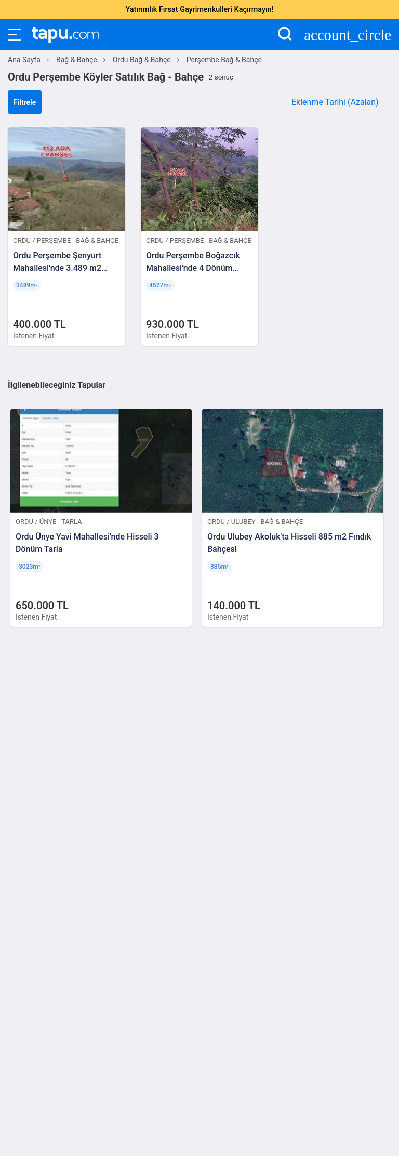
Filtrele (25, 102)
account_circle (347, 35)
